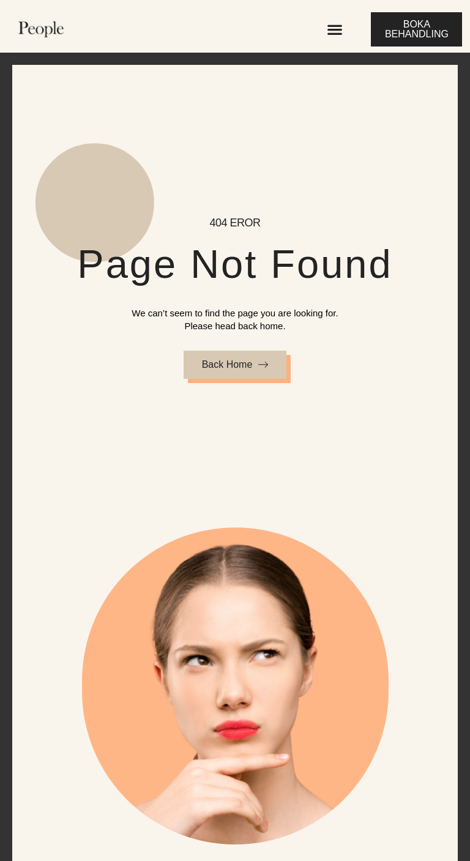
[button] (334, 30)
